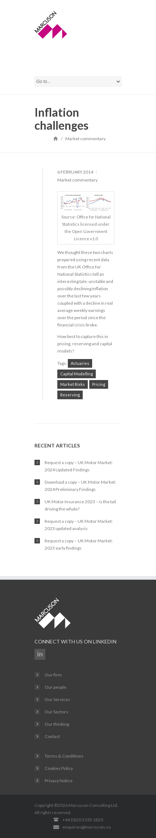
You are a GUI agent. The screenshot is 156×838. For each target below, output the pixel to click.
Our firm (53, 675)
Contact (52, 736)
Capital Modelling (76, 373)
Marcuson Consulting (89, 805)
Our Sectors (56, 711)
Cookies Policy (59, 768)
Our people (55, 687)
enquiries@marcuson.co (86, 827)
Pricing (98, 384)
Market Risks (72, 384)
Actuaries (80, 363)
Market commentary (77, 180)
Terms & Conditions (64, 756)
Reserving (70, 394)
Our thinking (57, 724)
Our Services (57, 699)
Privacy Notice (59, 780)
